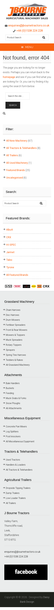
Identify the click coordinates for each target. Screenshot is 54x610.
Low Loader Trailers (16, 498)
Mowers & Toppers (15, 335)
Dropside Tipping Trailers (18, 488)
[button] (27, 286)
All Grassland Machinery (18, 364)
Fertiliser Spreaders (15, 325)
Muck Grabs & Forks (16, 398)
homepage (9, 76)
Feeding (10, 393)
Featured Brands (15, 170)
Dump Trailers (12, 493)
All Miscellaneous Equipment (20, 441)
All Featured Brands (17, 274)
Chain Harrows (13, 310)
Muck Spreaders (14, 339)
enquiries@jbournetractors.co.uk (28, 25)
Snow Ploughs (13, 403)
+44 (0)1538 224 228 (29, 30)
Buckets (10, 388)
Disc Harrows (12, 315)
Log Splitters (12, 431)
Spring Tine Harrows (16, 355)
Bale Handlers (13, 383)
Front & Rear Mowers (16, 330)
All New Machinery (16, 140)
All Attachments (14, 408)
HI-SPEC (11, 244)
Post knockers (13, 436)
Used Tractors (13, 459)
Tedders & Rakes (14, 360)
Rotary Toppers (13, 345)
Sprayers (10, 350)
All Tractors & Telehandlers (21, 147)
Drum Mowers (13, 320)
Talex (9, 259)
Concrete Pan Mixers (16, 426)
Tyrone (10, 267)
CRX (8, 237)
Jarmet (10, 252)
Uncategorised (14, 177)
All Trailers (12, 155)
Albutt (9, 229)
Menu (29, 47)
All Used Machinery (17, 162)
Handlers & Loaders (15, 464)
